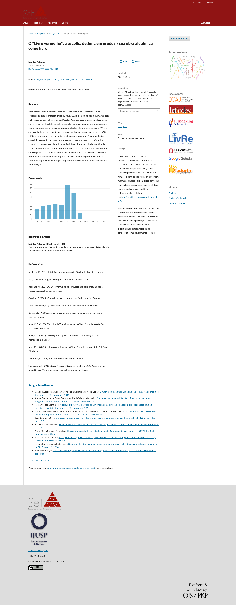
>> (47, 460)
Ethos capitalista (74, 430)
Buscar (205, 22)
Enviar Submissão (179, 38)
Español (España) (177, 203)
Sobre (65, 22)
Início (30, 33)
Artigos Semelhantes (40, 385)
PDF (125, 61)
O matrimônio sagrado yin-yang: (116, 391)
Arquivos (52, 22)
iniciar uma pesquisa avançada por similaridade (72, 467)
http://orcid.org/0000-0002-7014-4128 (43, 69)
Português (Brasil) (178, 198)
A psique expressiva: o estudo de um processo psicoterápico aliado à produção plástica (103, 404)
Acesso (209, 2)
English (172, 193)
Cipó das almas (131, 411)
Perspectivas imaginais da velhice (76, 437)
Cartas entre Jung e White (110, 398)
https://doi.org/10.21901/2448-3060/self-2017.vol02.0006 (63, 79)
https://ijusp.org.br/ (38, 550)
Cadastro (197, 2)
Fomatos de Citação (129, 111)
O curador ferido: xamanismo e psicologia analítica (94, 443)
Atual (26, 22)
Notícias (38, 22)
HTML (138, 61)
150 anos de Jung (62, 450)
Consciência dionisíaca (68, 417)
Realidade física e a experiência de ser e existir (82, 424)
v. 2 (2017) (54, 33)
